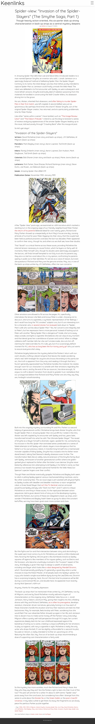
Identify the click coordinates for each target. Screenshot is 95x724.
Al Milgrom (32, 707)
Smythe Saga (67, 709)
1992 (24, 707)
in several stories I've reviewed (44, 325)
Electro (76, 707)
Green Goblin (54, 698)
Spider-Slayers (19, 711)
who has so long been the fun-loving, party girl (47, 346)
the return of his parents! (25, 231)
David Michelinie (68, 707)
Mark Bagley (27, 709)
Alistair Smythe (40, 707)
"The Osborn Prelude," (33, 119)
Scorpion (60, 709)
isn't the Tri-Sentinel (49, 485)
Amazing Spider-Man (51, 707)
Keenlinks (49, 720)
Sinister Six (39, 698)
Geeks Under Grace (36, 714)
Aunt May (60, 707)
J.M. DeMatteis (19, 709)
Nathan (44, 26)
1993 (27, 707)
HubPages (48, 714)
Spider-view (75, 709)
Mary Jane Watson (37, 709)
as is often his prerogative (59, 602)
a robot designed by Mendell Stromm (60, 567)
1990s (20, 707)
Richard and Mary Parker (50, 709)
